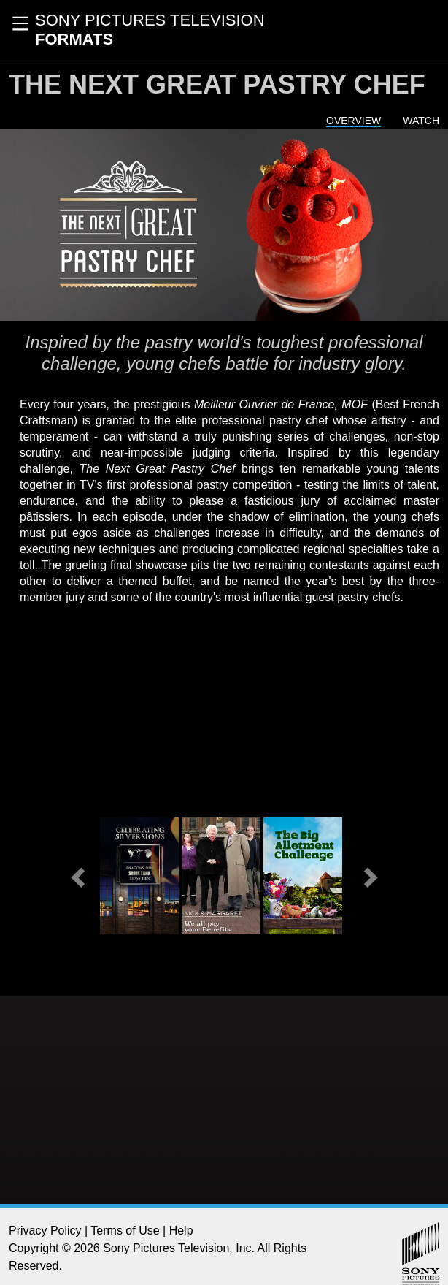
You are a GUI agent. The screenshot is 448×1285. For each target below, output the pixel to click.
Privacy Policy (45, 1230)
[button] (79, 876)
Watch (421, 120)
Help (181, 1230)
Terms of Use (124, 1230)
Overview (353, 120)
